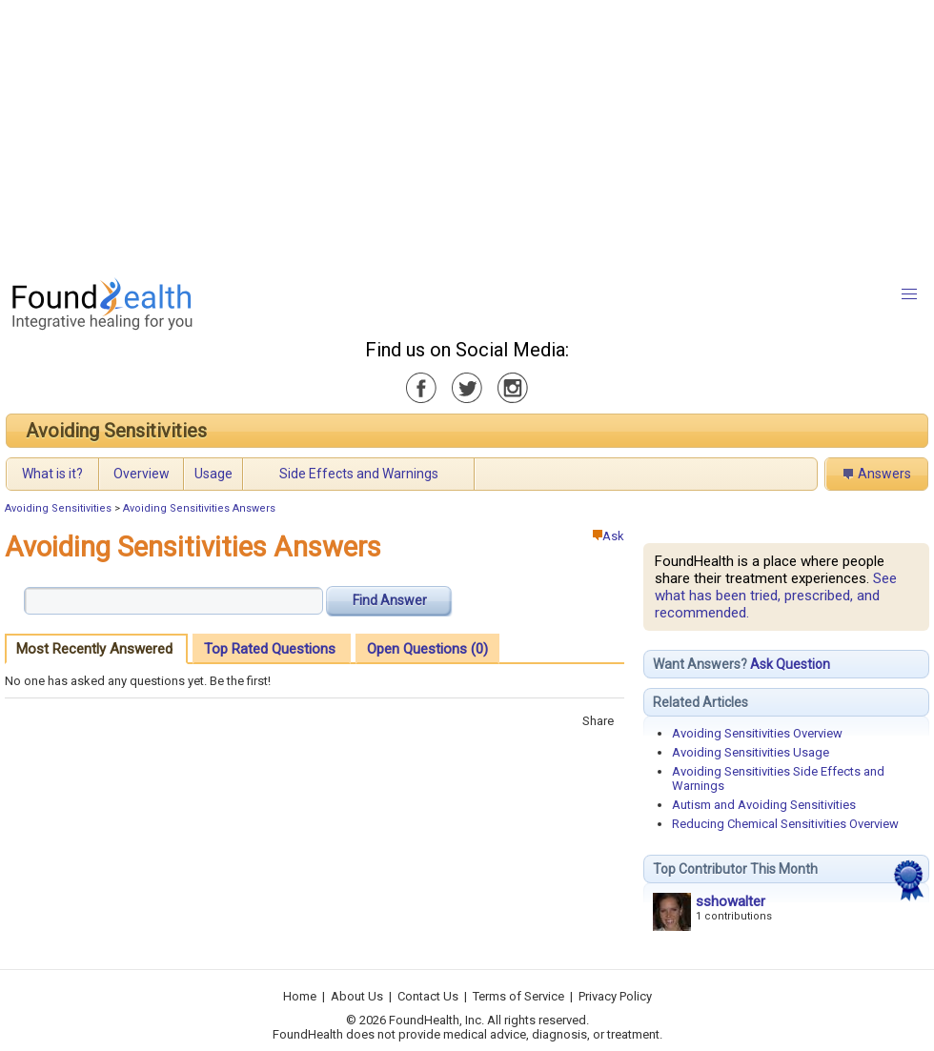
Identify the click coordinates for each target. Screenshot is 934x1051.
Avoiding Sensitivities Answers (199, 508)
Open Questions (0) (427, 648)
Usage (213, 473)
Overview (141, 473)
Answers (884, 473)
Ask (608, 536)
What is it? (52, 473)
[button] (909, 294)
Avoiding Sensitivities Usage (750, 752)
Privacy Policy (615, 996)
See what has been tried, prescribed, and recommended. (776, 595)
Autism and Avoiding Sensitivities (764, 805)
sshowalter (730, 901)
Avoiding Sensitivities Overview (757, 733)
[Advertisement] (425, 133)
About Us (357, 996)
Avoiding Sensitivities (116, 430)
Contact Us (427, 996)
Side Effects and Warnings (358, 473)
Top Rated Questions (269, 648)
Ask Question (790, 664)
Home (299, 996)
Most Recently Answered (94, 648)
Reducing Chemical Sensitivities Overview (785, 824)
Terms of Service (518, 996)
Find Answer (390, 600)
